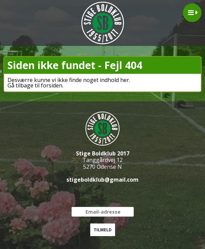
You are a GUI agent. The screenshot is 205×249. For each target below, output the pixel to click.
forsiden (51, 85)
